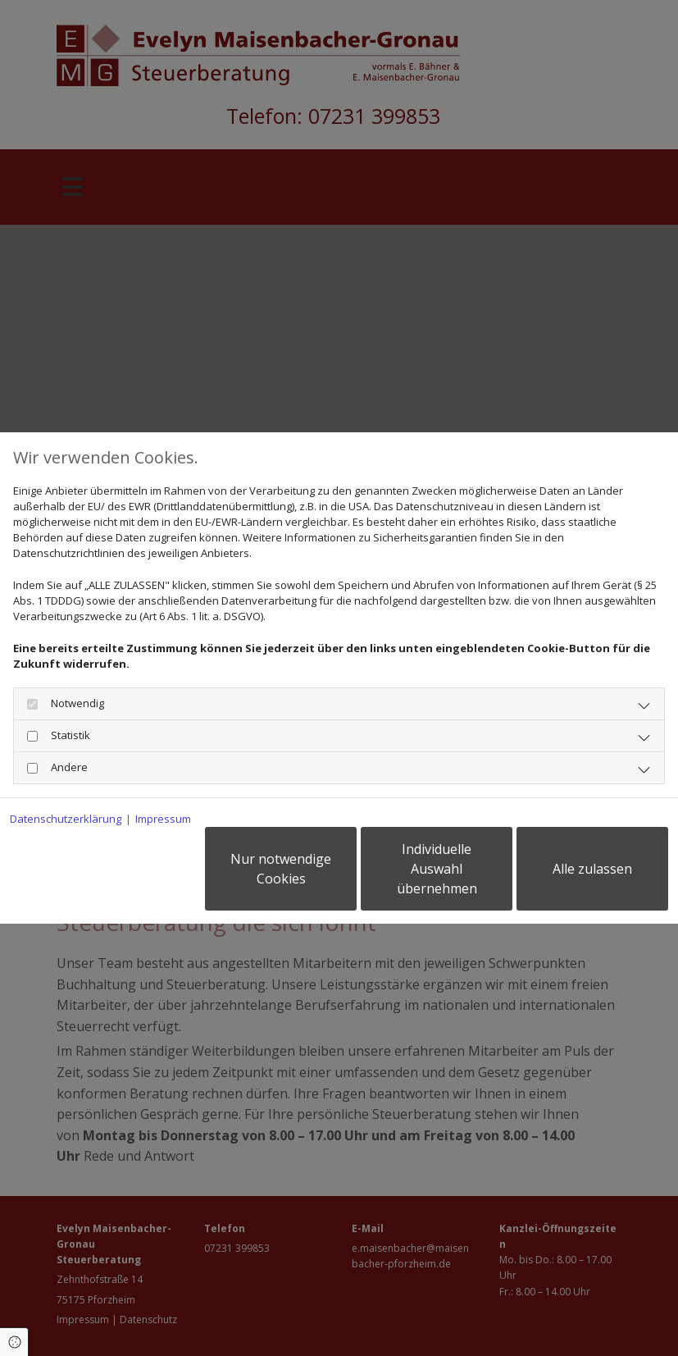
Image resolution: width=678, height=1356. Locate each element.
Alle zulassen (592, 869)
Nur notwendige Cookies (280, 869)
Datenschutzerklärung (65, 818)
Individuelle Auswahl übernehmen (437, 868)
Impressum (163, 818)
